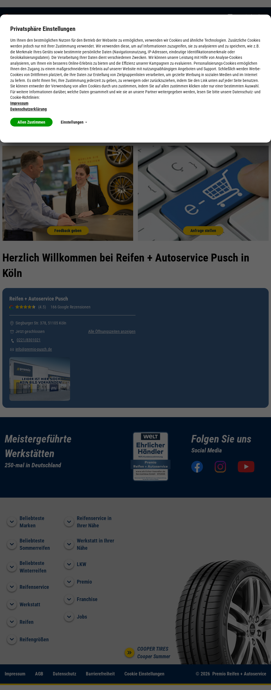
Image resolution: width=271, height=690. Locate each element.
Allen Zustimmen (31, 122)
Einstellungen (74, 122)
